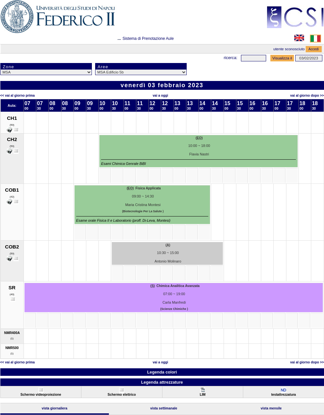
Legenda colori (162, 372)
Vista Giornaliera (54, 408)
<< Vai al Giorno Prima (17, 95)
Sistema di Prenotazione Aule (148, 38)
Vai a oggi (160, 95)
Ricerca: (230, 57)
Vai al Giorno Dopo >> (307, 95)
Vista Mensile (271, 408)
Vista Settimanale (163, 408)
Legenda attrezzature (162, 382)
